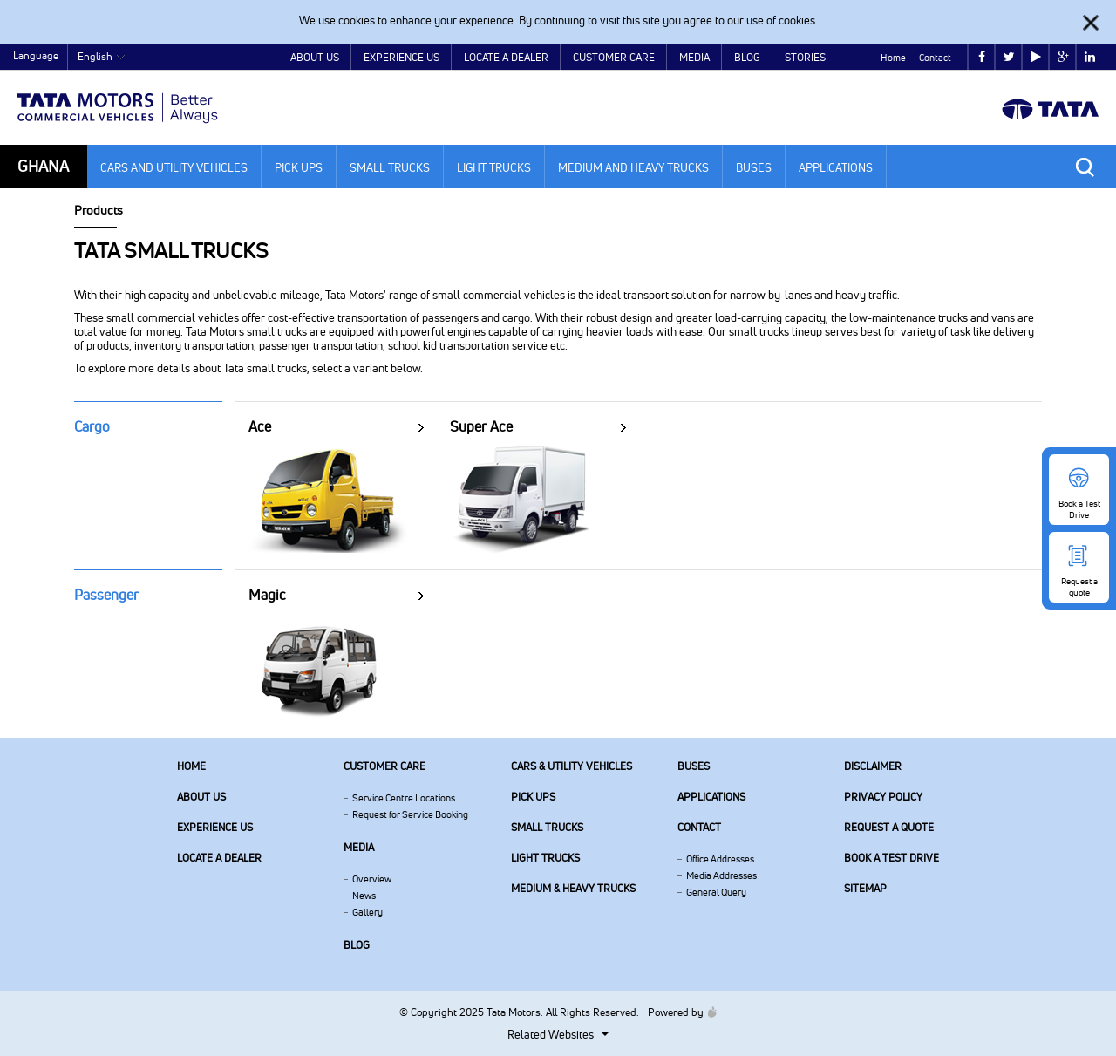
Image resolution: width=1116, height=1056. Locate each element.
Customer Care (614, 57)
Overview (371, 879)
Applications (836, 167)
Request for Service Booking (410, 814)
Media (694, 57)
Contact (935, 57)
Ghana (43, 166)
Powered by (678, 1012)
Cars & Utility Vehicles (571, 766)
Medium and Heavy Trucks (633, 167)
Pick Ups (299, 167)
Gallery (367, 912)
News (364, 895)
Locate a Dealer (506, 57)
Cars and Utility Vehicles (174, 167)
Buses (754, 167)
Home (893, 57)
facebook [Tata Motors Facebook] (981, 57)
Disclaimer (873, 766)
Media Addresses (721, 875)
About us (201, 796)
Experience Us (401, 57)
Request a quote (889, 827)
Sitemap (865, 888)
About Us (314, 57)
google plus (1063, 57)
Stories (805, 57)
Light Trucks (494, 167)
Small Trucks (390, 167)
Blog (747, 57)
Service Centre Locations (403, 798)
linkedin (1090, 57)
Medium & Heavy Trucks (573, 888)
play (1036, 57)
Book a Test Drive (891, 857)
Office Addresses (720, 859)
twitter (1009, 57)
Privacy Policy (883, 796)
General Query (716, 892)
